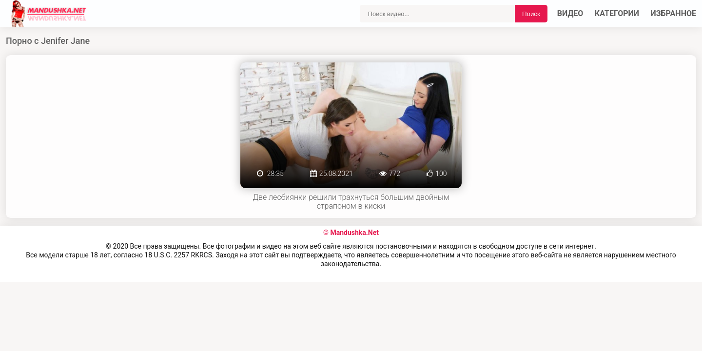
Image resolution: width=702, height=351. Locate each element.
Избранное (674, 13)
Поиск (531, 14)
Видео (570, 13)
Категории (617, 13)
